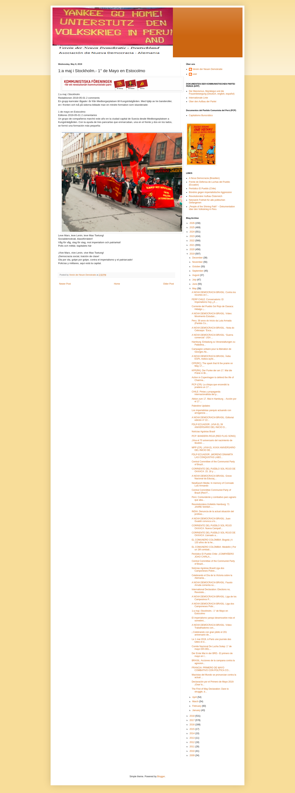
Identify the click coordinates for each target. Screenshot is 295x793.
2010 (192, 751)
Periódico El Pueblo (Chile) (202, 188)
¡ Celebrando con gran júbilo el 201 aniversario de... (209, 633)
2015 (192, 729)
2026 (192, 223)
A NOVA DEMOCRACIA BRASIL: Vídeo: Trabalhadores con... (212, 626)
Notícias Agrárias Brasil (203, 431)
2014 (192, 733)
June (195, 284)
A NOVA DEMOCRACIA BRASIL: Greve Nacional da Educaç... (212, 477)
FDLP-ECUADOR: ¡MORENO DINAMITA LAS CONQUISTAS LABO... (212, 455)
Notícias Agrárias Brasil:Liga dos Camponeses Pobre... (208, 569)
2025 (192, 227)
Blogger (161, 776)
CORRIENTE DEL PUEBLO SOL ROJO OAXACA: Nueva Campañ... (212, 526)
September (198, 271)
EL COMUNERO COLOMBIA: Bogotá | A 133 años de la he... (212, 541)
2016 (192, 724)
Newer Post (65, 284)
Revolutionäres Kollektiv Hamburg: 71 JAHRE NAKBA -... (211, 505)
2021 (192, 245)
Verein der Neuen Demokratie (207, 69)
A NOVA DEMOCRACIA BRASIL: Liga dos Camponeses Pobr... (213, 605)
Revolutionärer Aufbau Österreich (205, 196)
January (196, 710)
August (196, 275)
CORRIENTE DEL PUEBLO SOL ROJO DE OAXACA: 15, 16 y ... (214, 470)
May (194, 288)
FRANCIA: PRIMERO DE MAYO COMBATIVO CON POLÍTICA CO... (211, 669)
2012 (192, 742)
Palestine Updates (201, 405)
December (197, 257)
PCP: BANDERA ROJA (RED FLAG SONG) (214, 436)
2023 (192, 236)
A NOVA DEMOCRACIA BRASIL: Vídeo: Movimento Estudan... (212, 314)
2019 (192, 253)
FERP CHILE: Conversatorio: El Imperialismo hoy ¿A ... (208, 300)
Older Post (168, 284)
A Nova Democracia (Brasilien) (204, 178)
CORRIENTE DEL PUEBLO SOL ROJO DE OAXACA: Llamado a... (214, 534)
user (195, 74)
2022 (192, 240)
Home (117, 284)
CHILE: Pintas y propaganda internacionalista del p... (206, 393)
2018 (192, 716)
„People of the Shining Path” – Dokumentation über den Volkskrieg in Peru (212, 208)
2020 (192, 249)
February (197, 706)
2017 (192, 720)
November (197, 262)
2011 (192, 746)
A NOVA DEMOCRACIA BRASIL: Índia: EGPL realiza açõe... (211, 357)
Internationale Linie (198, 97)
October (196, 266)
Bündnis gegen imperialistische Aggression (210, 192)
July (194, 279)
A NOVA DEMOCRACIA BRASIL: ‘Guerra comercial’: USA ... (212, 336)
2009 (192, 755)
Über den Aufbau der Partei (202, 101)
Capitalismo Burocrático (201, 115)
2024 (192, 231)
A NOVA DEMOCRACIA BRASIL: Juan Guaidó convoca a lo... (211, 520)
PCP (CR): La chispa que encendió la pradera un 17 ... (210, 386)
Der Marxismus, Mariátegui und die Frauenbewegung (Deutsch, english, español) (211, 92)
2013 (192, 738)
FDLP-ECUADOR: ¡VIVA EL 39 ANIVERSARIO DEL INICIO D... (209, 425)
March (195, 701)
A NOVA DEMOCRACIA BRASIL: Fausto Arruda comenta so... (212, 583)
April (194, 697)
